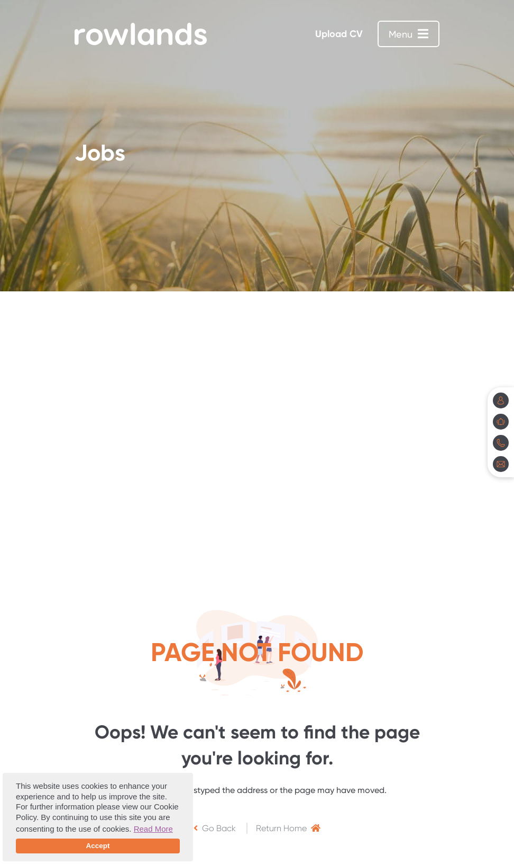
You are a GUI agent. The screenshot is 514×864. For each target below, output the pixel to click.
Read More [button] (153, 828)
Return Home (288, 828)
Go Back (215, 828)
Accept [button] (97, 846)
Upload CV (339, 34)
